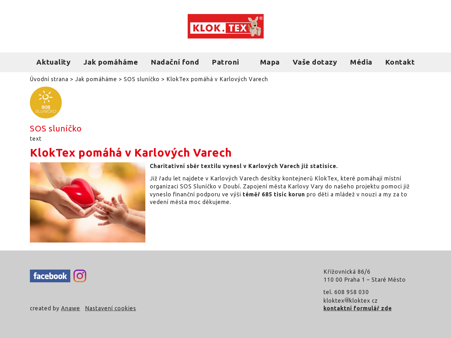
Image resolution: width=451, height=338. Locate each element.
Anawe (70, 308)
